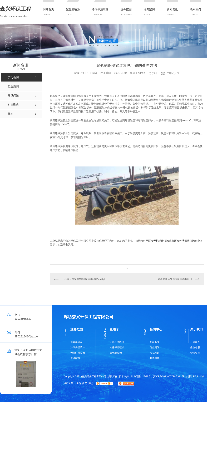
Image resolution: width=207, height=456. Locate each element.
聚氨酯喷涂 (73, 9)
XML (202, 376)
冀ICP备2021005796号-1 (166, 376)
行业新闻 (154, 347)
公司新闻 (154, 342)
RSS (196, 376)
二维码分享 (172, 73)
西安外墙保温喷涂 (184, 240)
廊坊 (90, 383)
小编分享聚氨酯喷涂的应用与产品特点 (85, 279)
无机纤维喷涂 (77, 352)
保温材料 (75, 358)
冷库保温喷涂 (100, 9)
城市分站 (68, 383)
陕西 (78, 383)
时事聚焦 (154, 358)
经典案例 (149, 9)
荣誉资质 (195, 352)
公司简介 (195, 342)
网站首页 (48, 9)
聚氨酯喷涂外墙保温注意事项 (173, 279)
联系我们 (195, 9)
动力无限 (136, 376)
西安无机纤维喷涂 (158, 240)
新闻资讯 (172, 9)
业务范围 (126, 9)
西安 (84, 383)
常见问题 (154, 352)
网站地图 (187, 376)
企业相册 (195, 347)
